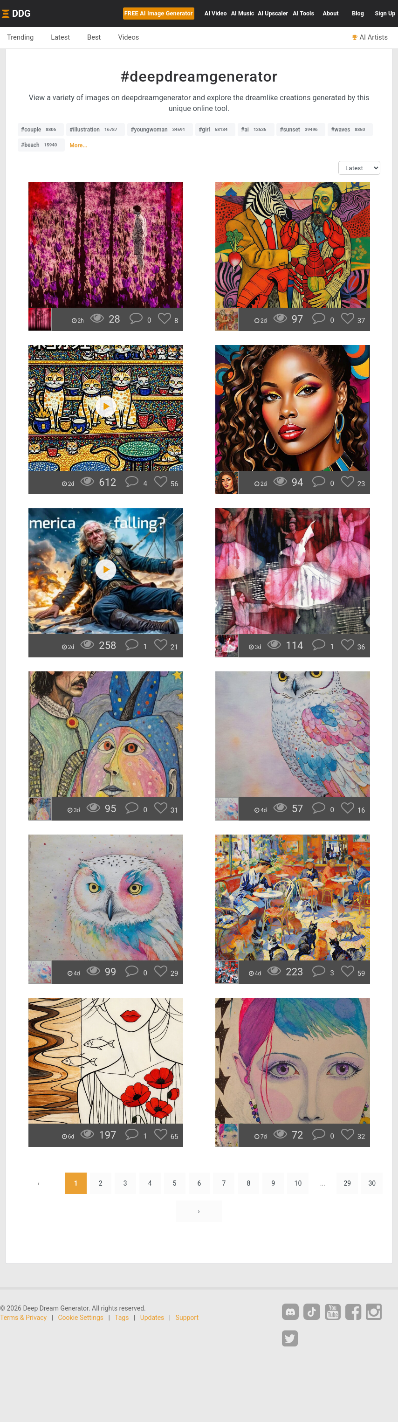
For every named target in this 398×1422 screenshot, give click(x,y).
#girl (215, 130)
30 (372, 1183)
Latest (60, 37)
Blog (358, 13)
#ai (256, 130)
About (331, 13)
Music (242, 13)
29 (347, 1183)
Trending (20, 37)
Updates (152, 1317)
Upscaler (273, 13)
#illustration (95, 130)
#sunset (301, 130)
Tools (303, 13)
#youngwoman (160, 130)
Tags (122, 1317)
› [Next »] (198, 1211)
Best (94, 37)
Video (216, 13)
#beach (41, 145)
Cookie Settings (81, 1317)
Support (187, 1317)
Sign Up (385, 13)
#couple (41, 130)
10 (298, 1183)
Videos (128, 37)
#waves (350, 130)
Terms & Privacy (23, 1317)
